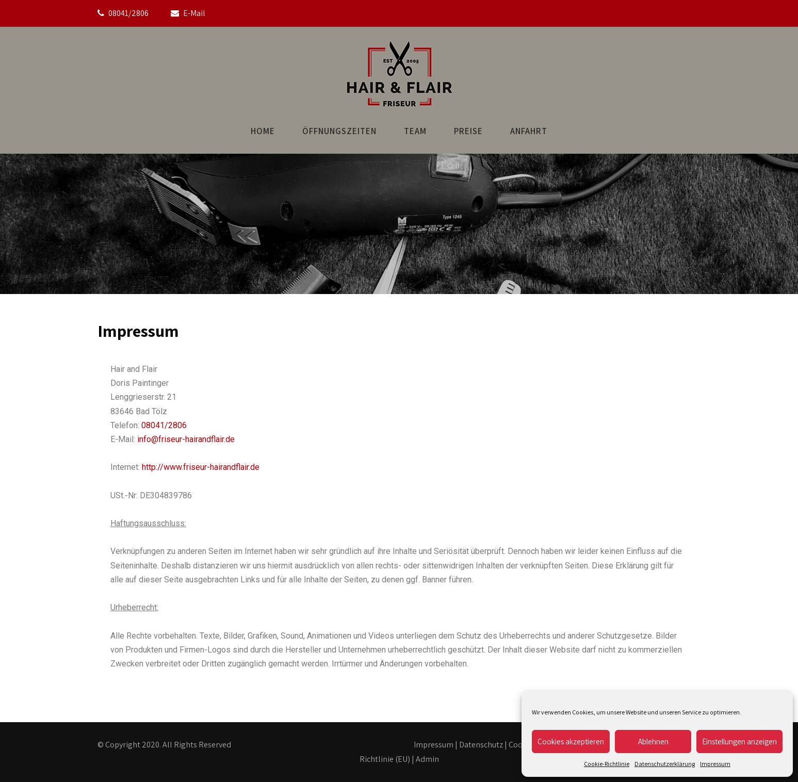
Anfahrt (528, 131)
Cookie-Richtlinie (606, 764)
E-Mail (194, 13)
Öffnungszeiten (339, 131)
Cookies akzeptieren (571, 741)
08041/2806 (128, 13)
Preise (468, 131)
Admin (427, 759)
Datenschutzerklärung (664, 764)
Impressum (715, 764)
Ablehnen (653, 741)
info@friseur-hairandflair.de (186, 439)
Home (263, 131)
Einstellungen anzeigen (739, 741)
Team (415, 131)
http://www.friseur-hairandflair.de (200, 467)
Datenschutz (481, 744)
